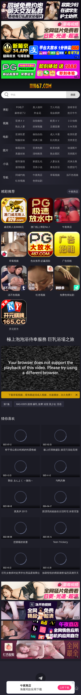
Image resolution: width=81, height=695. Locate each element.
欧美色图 (55, 147)
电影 (5, 137)
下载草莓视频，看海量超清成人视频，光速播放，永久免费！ (43, 395)
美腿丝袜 (20, 153)
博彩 (5, 109)
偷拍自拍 (37, 134)
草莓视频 (55, 175)
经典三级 (37, 140)
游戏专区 (72, 107)
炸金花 (37, 113)
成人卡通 (55, 134)
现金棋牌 (55, 113)
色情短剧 (37, 180)
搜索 (73, 94)
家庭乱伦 (37, 161)
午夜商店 (37, 175)
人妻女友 (55, 161)
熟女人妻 (20, 126)
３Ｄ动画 (72, 120)
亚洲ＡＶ (20, 120)
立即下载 (64, 687)
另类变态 (72, 140)
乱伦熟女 (55, 140)
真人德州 (37, 107)
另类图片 (72, 153)
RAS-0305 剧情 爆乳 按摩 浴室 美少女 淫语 (39, 404)
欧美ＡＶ (55, 120)
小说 (5, 164)
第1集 (7, 404)
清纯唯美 (37, 153)
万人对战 (55, 107)
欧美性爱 (72, 134)
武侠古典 (72, 161)
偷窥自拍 (20, 147)
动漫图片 (72, 147)
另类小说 (37, 167)
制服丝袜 (20, 140)
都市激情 (20, 161)
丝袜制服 (37, 126)
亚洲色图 (37, 147)
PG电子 (20, 107)
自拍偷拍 (37, 120)
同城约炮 (20, 175)
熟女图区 (55, 153)
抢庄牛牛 (72, 113)
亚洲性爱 (20, 134)
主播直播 (55, 126)
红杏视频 (20, 180)
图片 (5, 150)
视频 (5, 123)
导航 (5, 177)
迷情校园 (20, 167)
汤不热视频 (72, 175)
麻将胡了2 (20, 113)
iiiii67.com (40, 86)
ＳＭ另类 (72, 126)
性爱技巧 (72, 167)
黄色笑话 (55, 167)
